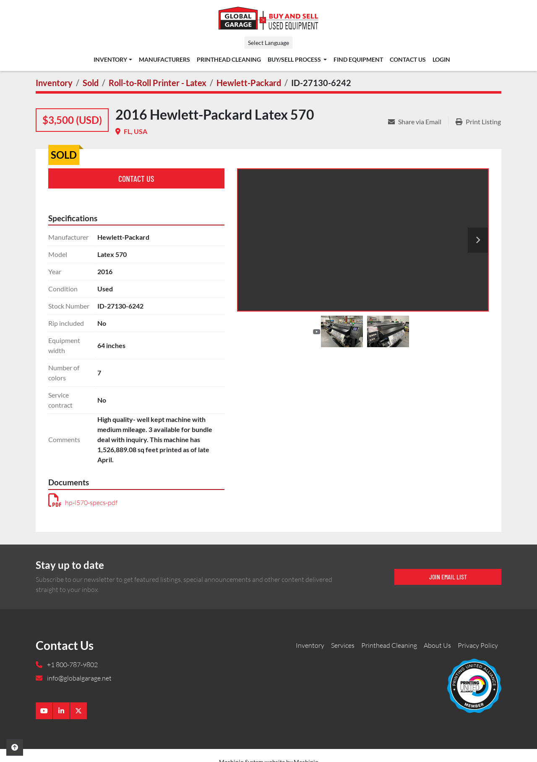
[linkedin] (61, 710)
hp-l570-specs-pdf (82, 502)
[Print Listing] (478, 121)
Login (441, 59)
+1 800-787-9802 (72, 664)
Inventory (110, 59)
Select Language (268, 42)
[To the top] (14, 747)
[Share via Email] (418, 121)
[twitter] (78, 710)
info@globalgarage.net (79, 678)
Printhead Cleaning (229, 59)
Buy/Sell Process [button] (295, 59)
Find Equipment (358, 59)
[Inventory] (54, 83)
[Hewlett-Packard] (248, 83)
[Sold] (91, 83)
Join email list (448, 577)
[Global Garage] (474, 685)
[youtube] (44, 710)
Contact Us (408, 59)
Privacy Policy (478, 645)
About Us (437, 645)
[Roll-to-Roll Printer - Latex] (157, 83)
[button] (113, 59)
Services (343, 645)
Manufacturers (164, 59)
